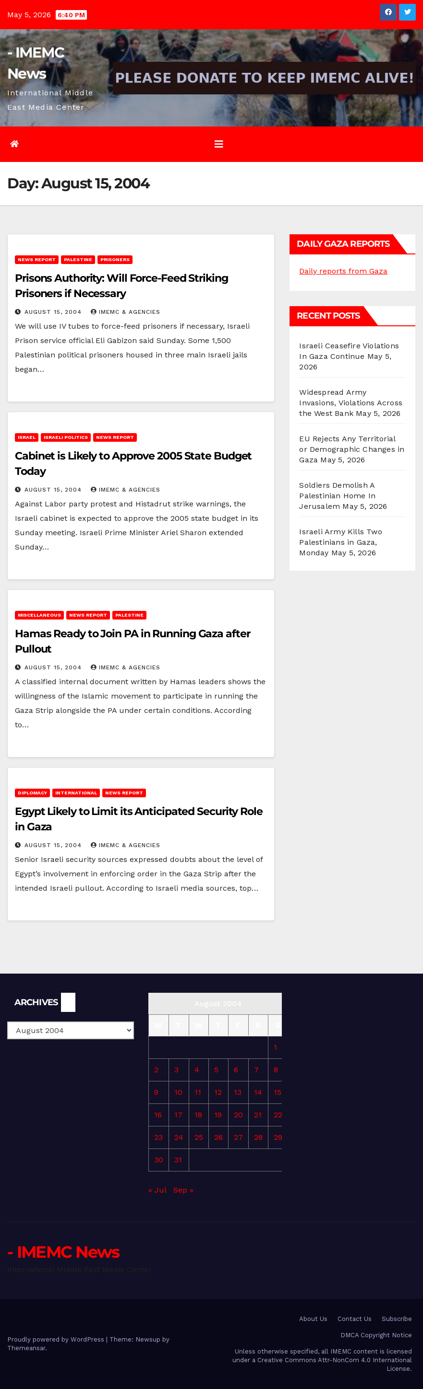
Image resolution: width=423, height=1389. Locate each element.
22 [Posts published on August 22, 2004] (278, 1114)
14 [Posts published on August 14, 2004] (258, 1092)
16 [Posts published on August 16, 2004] (158, 1114)
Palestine (78, 259)
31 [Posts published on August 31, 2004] (178, 1159)
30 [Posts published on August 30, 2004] (158, 1159)
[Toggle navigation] (219, 144)
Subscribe (397, 1318)
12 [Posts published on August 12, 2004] (218, 1092)
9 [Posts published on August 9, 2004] (156, 1092)
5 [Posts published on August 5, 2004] (216, 1069)
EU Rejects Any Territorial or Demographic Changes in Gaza (351, 449)
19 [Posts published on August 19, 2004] (218, 1114)
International (76, 792)
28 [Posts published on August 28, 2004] (258, 1137)
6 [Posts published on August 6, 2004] (236, 1069)
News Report (37, 259)
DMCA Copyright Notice (376, 1335)
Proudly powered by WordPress (56, 1339)
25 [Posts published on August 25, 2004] (198, 1137)
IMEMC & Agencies (125, 312)
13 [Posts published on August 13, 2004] (238, 1092)
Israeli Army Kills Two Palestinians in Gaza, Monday (340, 542)
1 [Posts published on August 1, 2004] (275, 1047)
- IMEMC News (63, 1252)
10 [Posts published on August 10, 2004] (178, 1092)
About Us (313, 1318)
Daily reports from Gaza (343, 271)
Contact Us (355, 1318)
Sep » (183, 1189)
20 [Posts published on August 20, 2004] (238, 1114)
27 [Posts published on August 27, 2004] (238, 1137)
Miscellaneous (39, 615)
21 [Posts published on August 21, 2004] (258, 1114)
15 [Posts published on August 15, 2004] (277, 1092)
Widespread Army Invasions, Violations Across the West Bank (350, 403)
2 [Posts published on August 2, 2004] (156, 1069)
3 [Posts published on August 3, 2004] (176, 1069)
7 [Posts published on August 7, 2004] (256, 1069)
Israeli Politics (66, 437)
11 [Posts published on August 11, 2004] (197, 1092)
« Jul (157, 1189)
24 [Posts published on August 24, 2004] (178, 1137)
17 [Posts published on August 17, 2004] (178, 1114)
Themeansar (26, 1348)
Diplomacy (32, 792)
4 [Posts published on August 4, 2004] (196, 1069)
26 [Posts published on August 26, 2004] (218, 1137)
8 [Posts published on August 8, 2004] (276, 1069)
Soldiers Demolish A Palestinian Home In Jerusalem (337, 496)
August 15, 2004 (54, 312)
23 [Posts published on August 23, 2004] (158, 1137)
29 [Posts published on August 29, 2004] (278, 1137)
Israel (27, 437)
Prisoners (115, 259)
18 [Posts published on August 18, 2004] (198, 1114)
